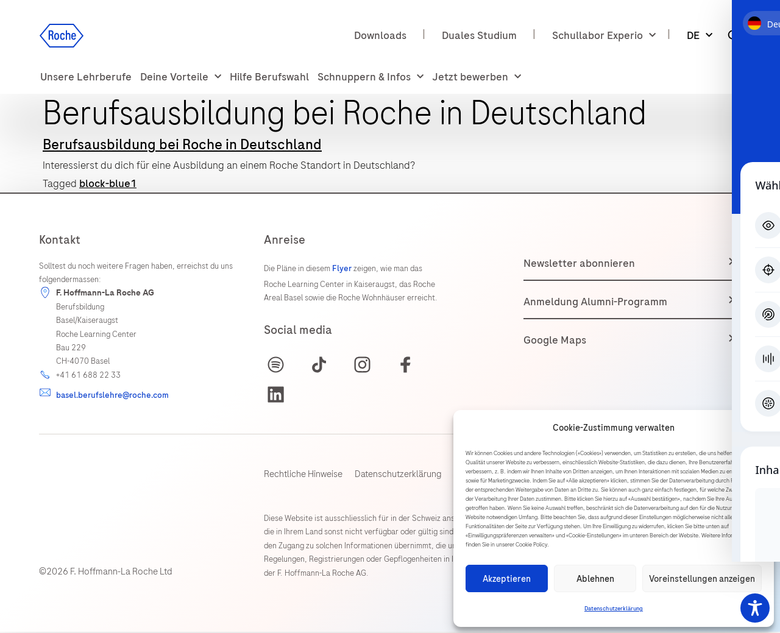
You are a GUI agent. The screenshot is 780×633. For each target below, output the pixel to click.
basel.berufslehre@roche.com (112, 395)
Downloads (380, 35)
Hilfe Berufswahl (269, 76)
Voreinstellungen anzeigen (702, 579)
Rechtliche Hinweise (303, 475)
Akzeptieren (507, 579)
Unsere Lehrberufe (86, 76)
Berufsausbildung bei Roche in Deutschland (182, 144)
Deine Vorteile (180, 77)
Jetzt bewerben (476, 77)
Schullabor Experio (604, 36)
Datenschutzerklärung (613, 608)
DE (699, 36)
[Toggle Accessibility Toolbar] (755, 608)
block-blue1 (107, 183)
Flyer (342, 268)
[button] (756, 428)
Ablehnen (595, 579)
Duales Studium (479, 35)
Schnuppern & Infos (370, 77)
